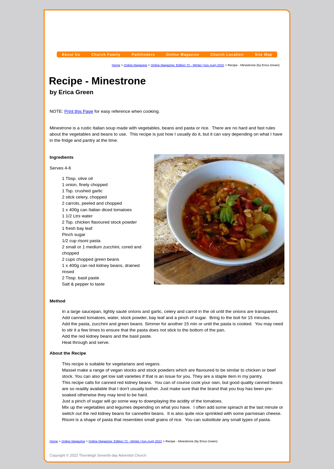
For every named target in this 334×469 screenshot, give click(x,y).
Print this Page (78, 111)
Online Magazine (182, 54)
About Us (71, 54)
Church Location (227, 54)
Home (116, 65)
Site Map (263, 54)
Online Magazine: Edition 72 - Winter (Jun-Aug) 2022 (187, 65)
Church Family (105, 54)
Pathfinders (143, 54)
